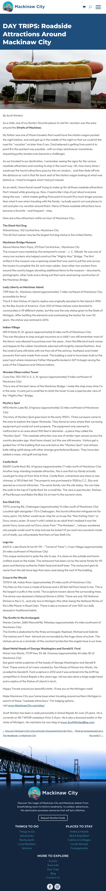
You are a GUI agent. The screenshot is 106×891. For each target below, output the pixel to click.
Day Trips (53, 869)
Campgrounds (79, 848)
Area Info (53, 865)
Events (53, 861)
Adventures (27, 836)
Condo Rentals (79, 844)
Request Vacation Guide (53, 818)
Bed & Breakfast (79, 836)
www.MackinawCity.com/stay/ (27, 705)
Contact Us (53, 878)
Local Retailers (27, 844)
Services (27, 848)
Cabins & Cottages (79, 840)
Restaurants (26, 840)
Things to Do (27, 832)
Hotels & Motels (79, 832)
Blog (53, 873)
